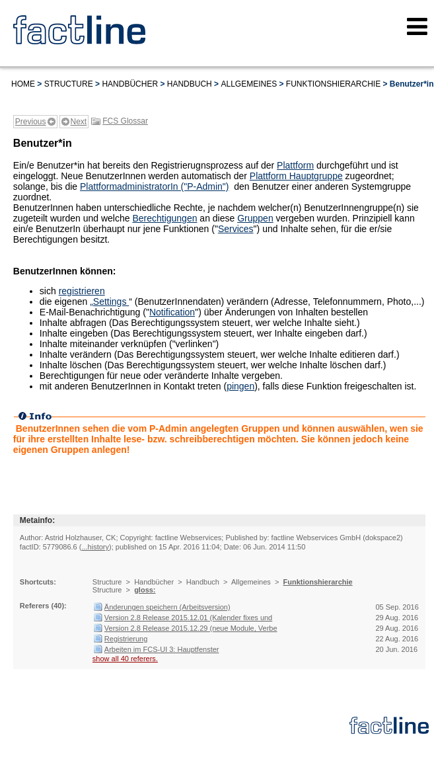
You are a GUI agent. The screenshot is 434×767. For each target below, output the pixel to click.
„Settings (109, 301)
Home (23, 84)
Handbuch (189, 84)
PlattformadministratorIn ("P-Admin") (154, 186)
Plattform (295, 165)
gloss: (144, 590)
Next (79, 121)
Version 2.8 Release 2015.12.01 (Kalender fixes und (188, 618)
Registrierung (125, 639)
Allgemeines (249, 84)
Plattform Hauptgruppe (296, 176)
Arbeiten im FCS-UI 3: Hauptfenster (161, 649)
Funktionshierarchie (333, 84)
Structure (68, 84)
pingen (240, 386)
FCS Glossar (125, 121)
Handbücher (130, 84)
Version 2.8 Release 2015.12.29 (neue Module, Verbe (190, 628)
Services (236, 228)
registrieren (82, 291)
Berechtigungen (164, 218)
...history (95, 547)
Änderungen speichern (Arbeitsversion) (167, 607)
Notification (172, 312)
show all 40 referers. (125, 659)
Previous (30, 121)
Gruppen (255, 218)
